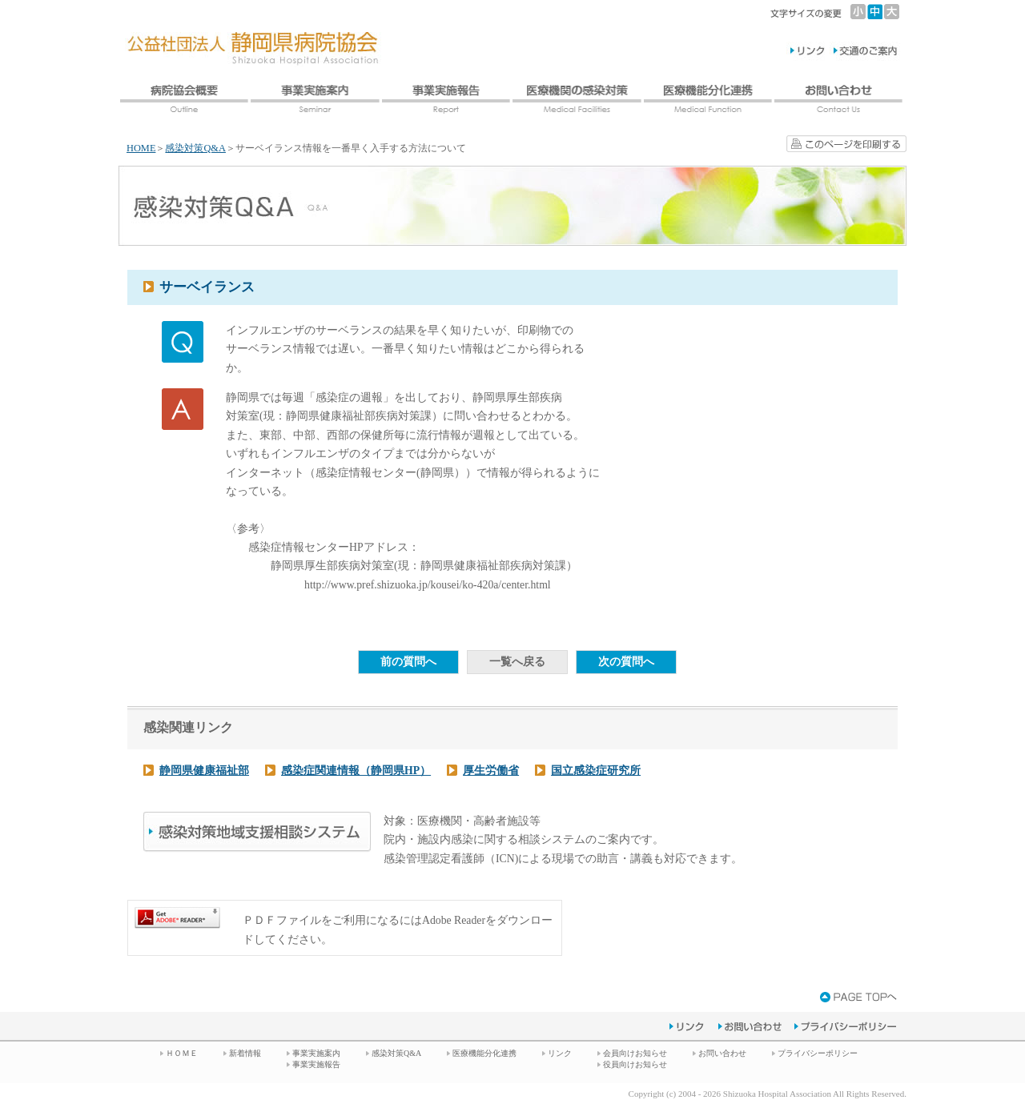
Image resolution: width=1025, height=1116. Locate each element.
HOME (141, 148)
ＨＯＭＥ (182, 1053)
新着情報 (245, 1053)
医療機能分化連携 (484, 1053)
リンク (560, 1053)
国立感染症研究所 (596, 771)
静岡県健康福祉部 (204, 771)
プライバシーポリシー (818, 1053)
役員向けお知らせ (635, 1064)
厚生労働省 (491, 771)
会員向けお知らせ (635, 1053)
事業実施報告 (316, 1064)
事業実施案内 (316, 1053)
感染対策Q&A (195, 148)
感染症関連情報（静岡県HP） (356, 771)
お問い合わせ (722, 1053)
